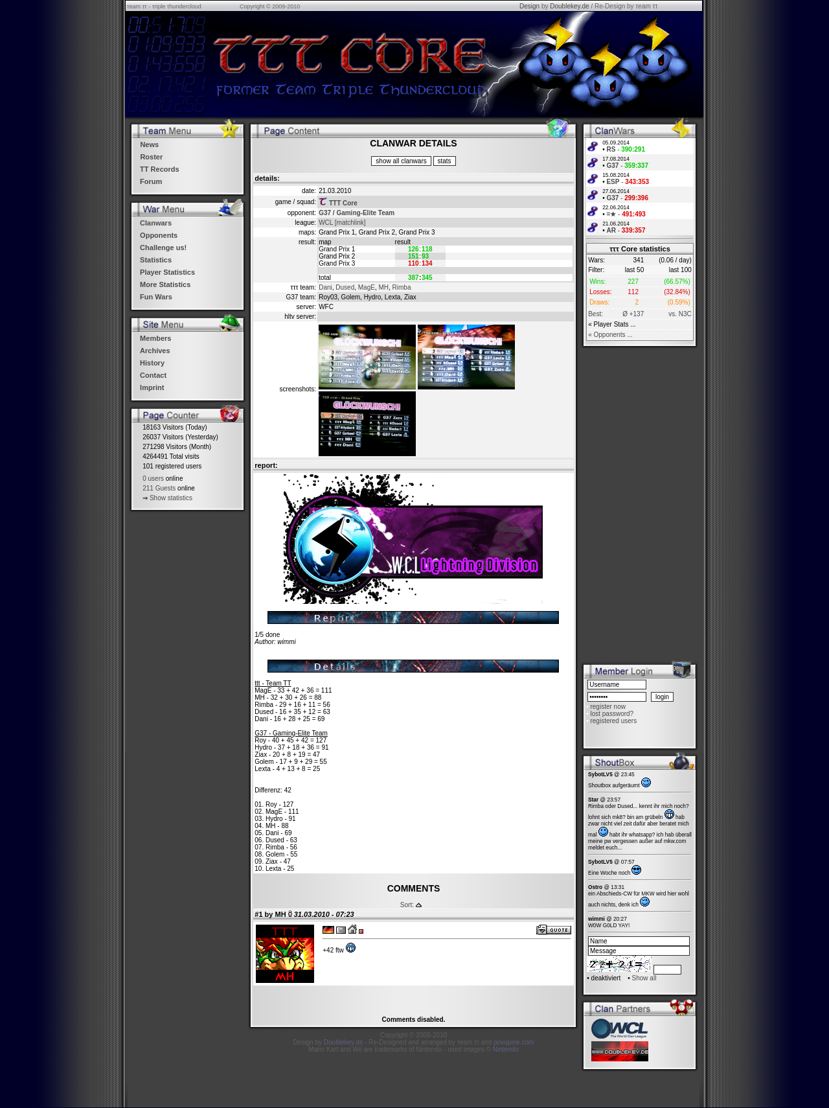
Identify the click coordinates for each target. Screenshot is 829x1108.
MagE (366, 287)
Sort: (407, 904)
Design (529, 6)
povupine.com (514, 1042)
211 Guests (159, 488)
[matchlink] (350, 222)
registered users (613, 720)
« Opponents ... (610, 334)
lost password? (611, 713)
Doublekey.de (569, 6)
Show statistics (171, 498)
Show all (644, 978)
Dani (325, 287)
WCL (326, 222)
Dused (344, 287)
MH (383, 287)
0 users (153, 478)
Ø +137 (633, 313)
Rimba (401, 287)
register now (607, 706)
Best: (595, 313)
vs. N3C (680, 313)
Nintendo (506, 1049)
